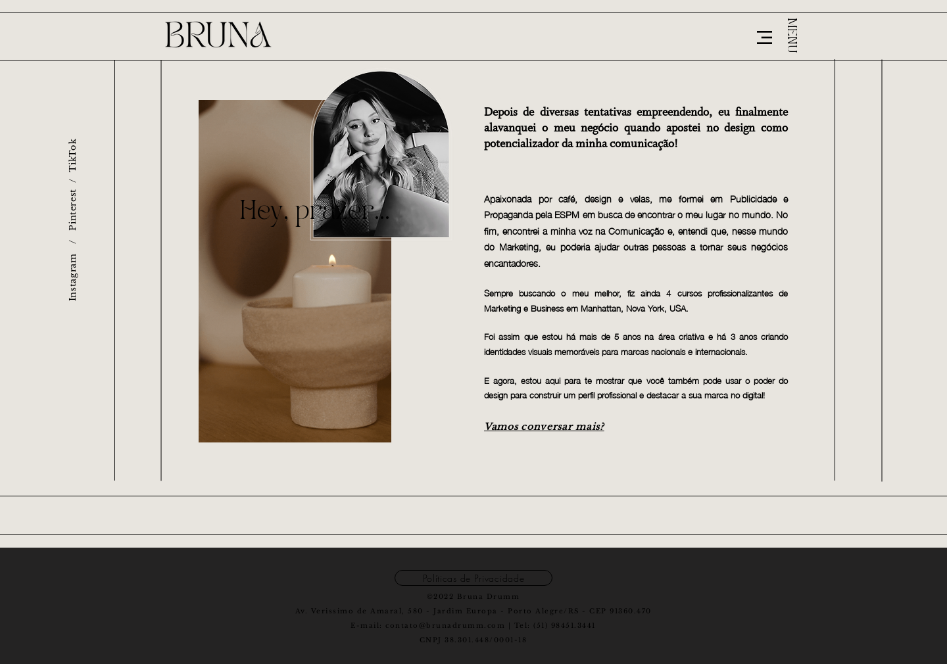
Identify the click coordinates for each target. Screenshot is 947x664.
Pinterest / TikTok (72, 185)
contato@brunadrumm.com (445, 625)
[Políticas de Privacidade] (473, 578)
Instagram (72, 277)
